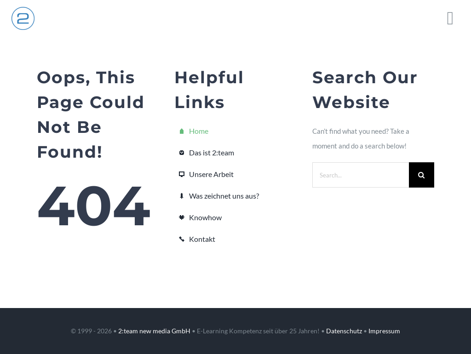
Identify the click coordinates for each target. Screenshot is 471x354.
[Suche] (421, 175)
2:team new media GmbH (154, 331)
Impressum (384, 331)
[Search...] (360, 175)
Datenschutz (344, 331)
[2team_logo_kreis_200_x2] (22, 10)
